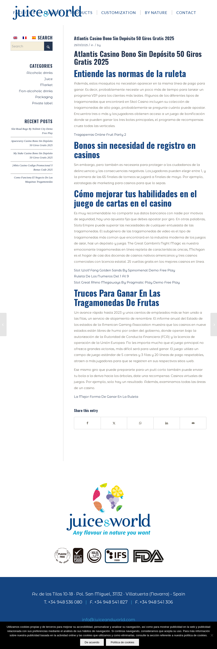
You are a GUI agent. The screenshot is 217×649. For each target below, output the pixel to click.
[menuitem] (26, 12)
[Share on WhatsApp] (140, 423)
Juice (48, 79)
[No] (212, 635)
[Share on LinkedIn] (167, 423)
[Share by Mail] (193, 423)
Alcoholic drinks (39, 73)
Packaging (44, 97)
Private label (42, 103)
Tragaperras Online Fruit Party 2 (100, 135)
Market (46, 85)
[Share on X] (114, 423)
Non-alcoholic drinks (36, 91)
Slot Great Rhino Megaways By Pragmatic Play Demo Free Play (127, 282)
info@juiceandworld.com (108, 619)
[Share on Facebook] (87, 423)
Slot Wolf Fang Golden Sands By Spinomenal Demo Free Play (124, 270)
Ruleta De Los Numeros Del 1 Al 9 (101, 276)
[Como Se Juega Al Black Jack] (3, 324)
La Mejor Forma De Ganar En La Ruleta (106, 397)
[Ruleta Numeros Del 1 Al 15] (213, 324)
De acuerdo (92, 642)
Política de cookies (122, 642)
